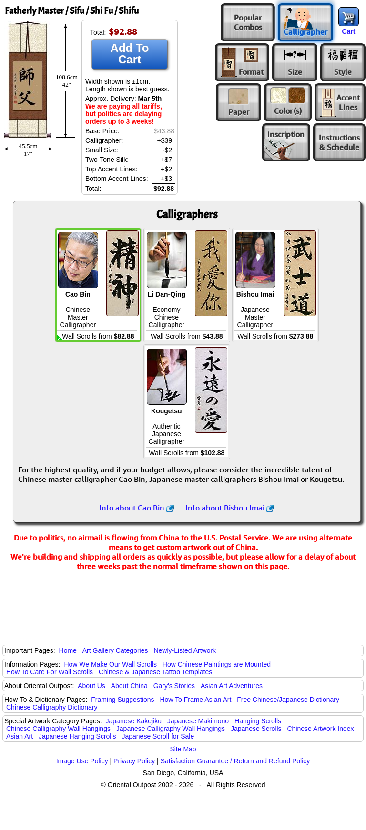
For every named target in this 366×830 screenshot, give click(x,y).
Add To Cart (130, 53)
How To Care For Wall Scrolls (49, 672)
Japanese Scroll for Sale (158, 736)
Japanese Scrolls (256, 728)
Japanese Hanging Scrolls (77, 736)
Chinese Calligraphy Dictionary (51, 707)
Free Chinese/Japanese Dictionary (288, 699)
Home (68, 650)
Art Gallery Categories (115, 650)
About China (129, 686)
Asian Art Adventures (232, 686)
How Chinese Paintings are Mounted (217, 664)
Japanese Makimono (198, 721)
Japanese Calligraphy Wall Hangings (170, 728)
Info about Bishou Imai (229, 507)
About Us (91, 686)
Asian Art (19, 736)
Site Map (183, 749)
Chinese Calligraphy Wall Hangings (58, 728)
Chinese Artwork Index (320, 728)
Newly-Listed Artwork (184, 650)
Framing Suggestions (122, 699)
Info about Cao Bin (136, 507)
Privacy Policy (134, 761)
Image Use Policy (82, 761)
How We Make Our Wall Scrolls (110, 664)
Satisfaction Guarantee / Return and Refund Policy (235, 761)
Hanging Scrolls (257, 721)
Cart (348, 31)
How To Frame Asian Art (195, 699)
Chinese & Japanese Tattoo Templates (155, 672)
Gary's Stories (174, 686)
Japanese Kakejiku (134, 721)
